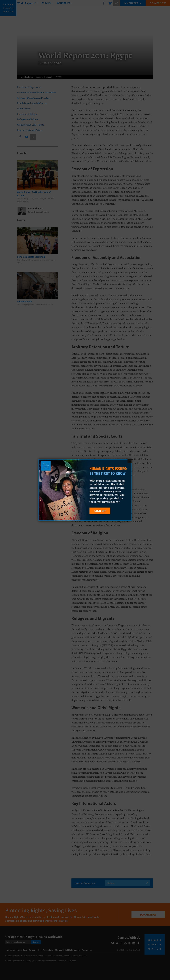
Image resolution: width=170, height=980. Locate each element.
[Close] (129, 461)
